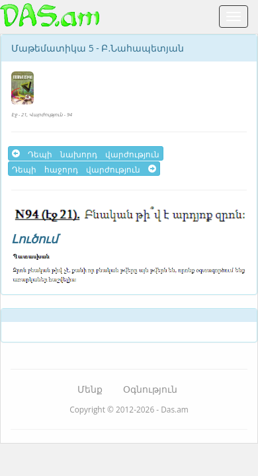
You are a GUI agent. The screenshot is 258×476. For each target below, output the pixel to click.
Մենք (90, 389)
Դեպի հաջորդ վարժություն (84, 168)
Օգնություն (150, 389)
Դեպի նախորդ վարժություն (85, 153)
